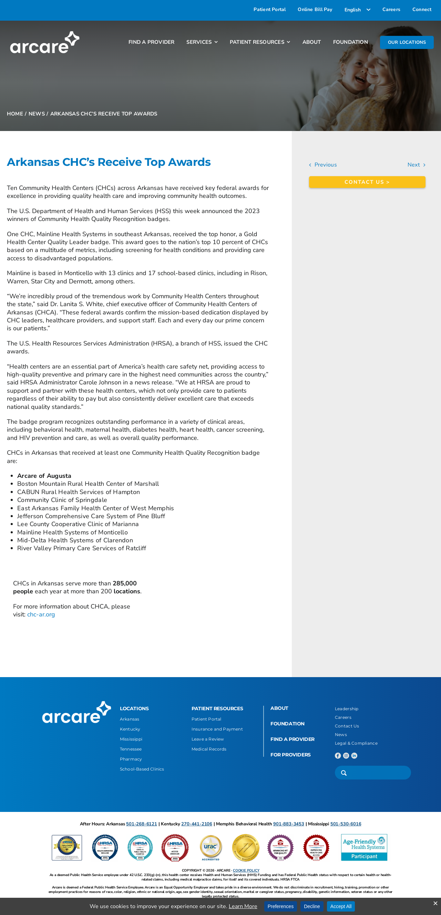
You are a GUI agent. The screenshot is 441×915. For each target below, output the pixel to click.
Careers (343, 717)
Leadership (347, 708)
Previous (326, 165)
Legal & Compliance (356, 743)
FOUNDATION (287, 724)
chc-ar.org (41, 614)
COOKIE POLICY (246, 870)
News (341, 734)
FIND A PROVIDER (292, 739)
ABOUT (279, 708)
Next (414, 165)
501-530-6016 (345, 824)
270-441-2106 (196, 824)
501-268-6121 (141, 824)
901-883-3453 (288, 824)
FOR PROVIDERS (290, 755)
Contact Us (347, 725)
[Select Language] (357, 9)
